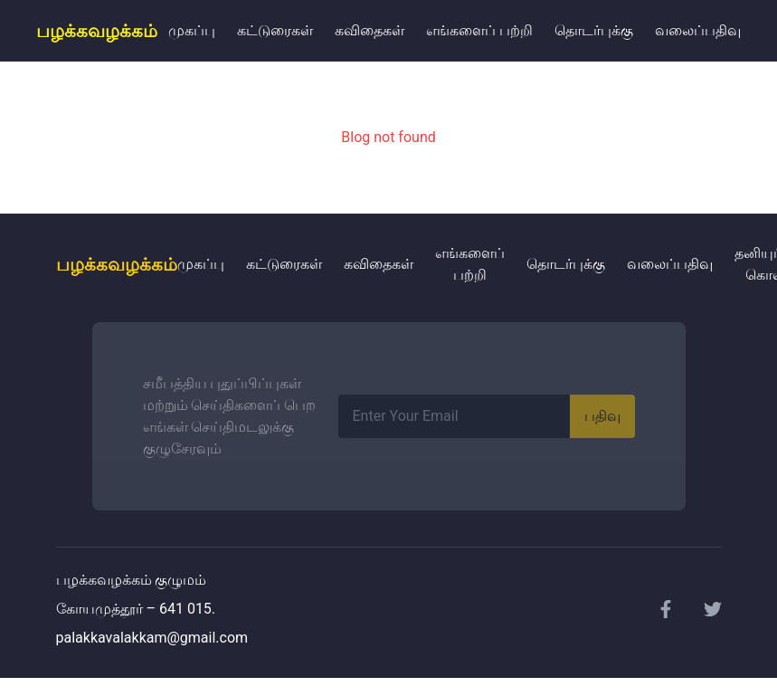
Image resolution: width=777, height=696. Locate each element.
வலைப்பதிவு (698, 30)
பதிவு (602, 415)
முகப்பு (191, 30)
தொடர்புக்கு (593, 30)
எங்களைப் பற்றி (479, 30)
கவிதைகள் (369, 30)
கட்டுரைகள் (275, 30)
